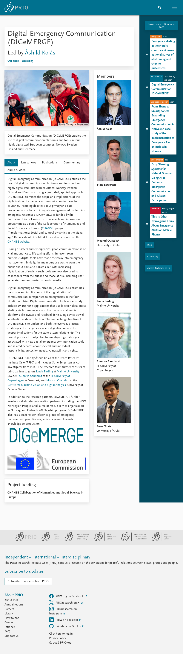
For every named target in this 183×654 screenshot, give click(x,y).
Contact (9, 622)
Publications (50, 162)
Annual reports (13, 604)
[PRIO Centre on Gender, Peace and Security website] (75, 540)
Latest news (28, 162)
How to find (11, 618)
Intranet (9, 627)
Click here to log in (61, 633)
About (11, 162)
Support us (11, 636)
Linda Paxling (44, 371)
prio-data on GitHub (65, 626)
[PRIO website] (24, 540)
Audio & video (16, 170)
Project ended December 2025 (161, 26)
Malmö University (68, 371)
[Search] (159, 7)
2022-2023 (152, 256)
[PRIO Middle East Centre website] (103, 540)
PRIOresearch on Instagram (63, 611)
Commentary (72, 162)
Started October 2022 (158, 268)
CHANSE (47, 228)
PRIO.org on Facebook (66, 596)
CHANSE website (18, 241)
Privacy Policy (57, 638)
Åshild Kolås (40, 53)
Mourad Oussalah (57, 380)
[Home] (16, 7)
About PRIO (11, 600)
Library (8, 613)
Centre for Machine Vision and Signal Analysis (36, 385)
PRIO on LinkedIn (64, 619)
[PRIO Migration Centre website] (159, 540)
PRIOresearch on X (64, 602)
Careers (9, 609)
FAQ (7, 631)
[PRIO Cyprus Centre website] (49, 540)
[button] (174, 7)
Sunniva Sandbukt (30, 376)
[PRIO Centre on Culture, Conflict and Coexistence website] (132, 540)
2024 (149, 245)
